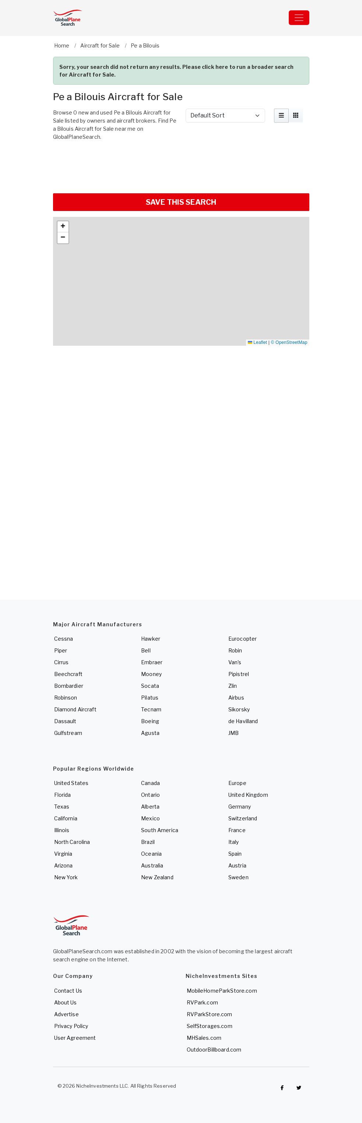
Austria (237, 865)
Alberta (150, 806)
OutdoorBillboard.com (214, 1049)
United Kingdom (248, 795)
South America (159, 830)
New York (66, 877)
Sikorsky (239, 709)
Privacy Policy (71, 1026)
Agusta (150, 733)
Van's (235, 662)
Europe (237, 783)
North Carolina (72, 842)
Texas (62, 806)
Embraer (151, 662)
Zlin (232, 686)
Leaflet (257, 342)
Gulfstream (68, 733)
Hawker (150, 639)
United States (71, 783)
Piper (60, 650)
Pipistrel (238, 674)
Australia (152, 865)
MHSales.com (204, 1038)
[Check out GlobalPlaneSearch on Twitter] (299, 1088)
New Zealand (157, 877)
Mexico (150, 818)
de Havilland (243, 721)
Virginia (63, 854)
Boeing (150, 721)
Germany (239, 806)
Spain (235, 854)
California (65, 818)
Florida (62, 795)
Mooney (151, 674)
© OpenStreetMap (289, 342)
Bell (146, 650)
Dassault (65, 721)
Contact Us (68, 991)
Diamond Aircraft (75, 709)
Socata (150, 686)
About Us (65, 1002)
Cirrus (61, 662)
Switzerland (242, 818)
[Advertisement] (181, 166)
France (237, 830)
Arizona (63, 865)
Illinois (62, 830)
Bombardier (68, 686)
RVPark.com (202, 1002)
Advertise (66, 1014)
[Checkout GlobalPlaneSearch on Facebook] (282, 1088)
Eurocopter (242, 639)
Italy (233, 842)
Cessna (63, 639)
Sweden (238, 877)
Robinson (65, 697)
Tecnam (151, 709)
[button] (62, 226)
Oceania (151, 854)
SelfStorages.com (209, 1026)
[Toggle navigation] (299, 17)
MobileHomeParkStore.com (222, 991)
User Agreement (75, 1038)
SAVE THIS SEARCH (181, 202)
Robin (235, 650)
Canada (150, 783)
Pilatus (149, 697)
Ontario (150, 795)
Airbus (236, 697)
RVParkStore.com (209, 1014)
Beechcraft (68, 674)
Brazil (148, 842)
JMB (233, 733)
